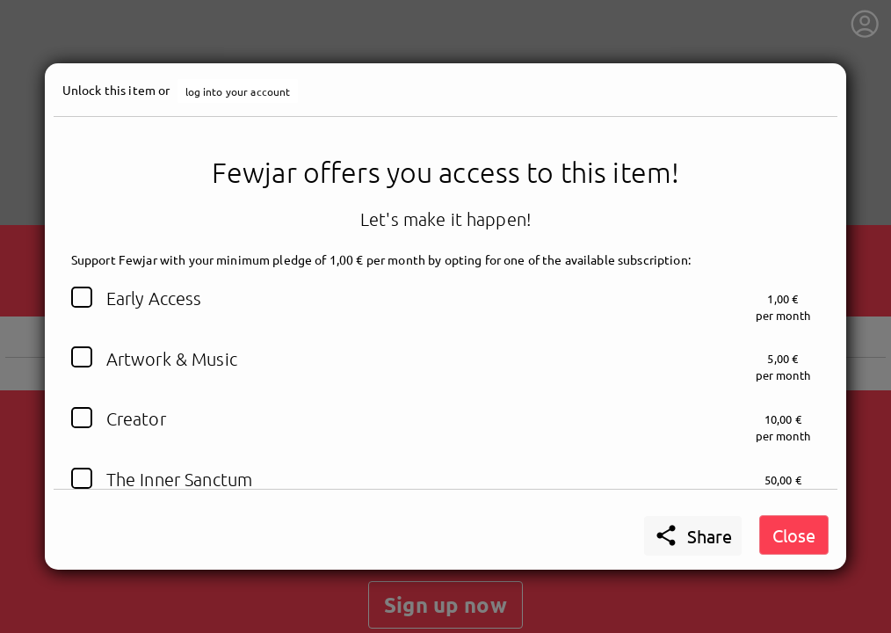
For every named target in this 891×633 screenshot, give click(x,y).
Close (793, 535)
